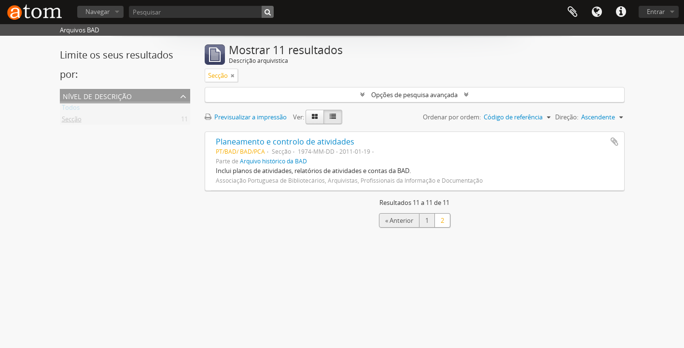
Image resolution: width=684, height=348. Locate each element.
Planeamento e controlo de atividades (285, 141)
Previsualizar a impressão (246, 117)
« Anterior (399, 220)
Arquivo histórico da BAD (273, 161)
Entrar (656, 11)
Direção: (566, 117)
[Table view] (332, 117)
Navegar (97, 11)
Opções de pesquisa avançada (414, 94)
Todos (71, 109)
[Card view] (315, 117)
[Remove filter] (233, 75)
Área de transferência (572, 12)
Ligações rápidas (621, 12)
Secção (72, 120)
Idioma (597, 12)
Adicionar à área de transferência (614, 141)
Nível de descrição (97, 95)
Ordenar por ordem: (452, 117)
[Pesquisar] (201, 12)
